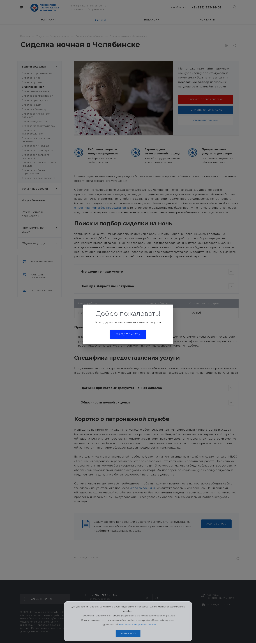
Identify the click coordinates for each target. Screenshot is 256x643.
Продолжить (128, 334)
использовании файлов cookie (137, 624)
